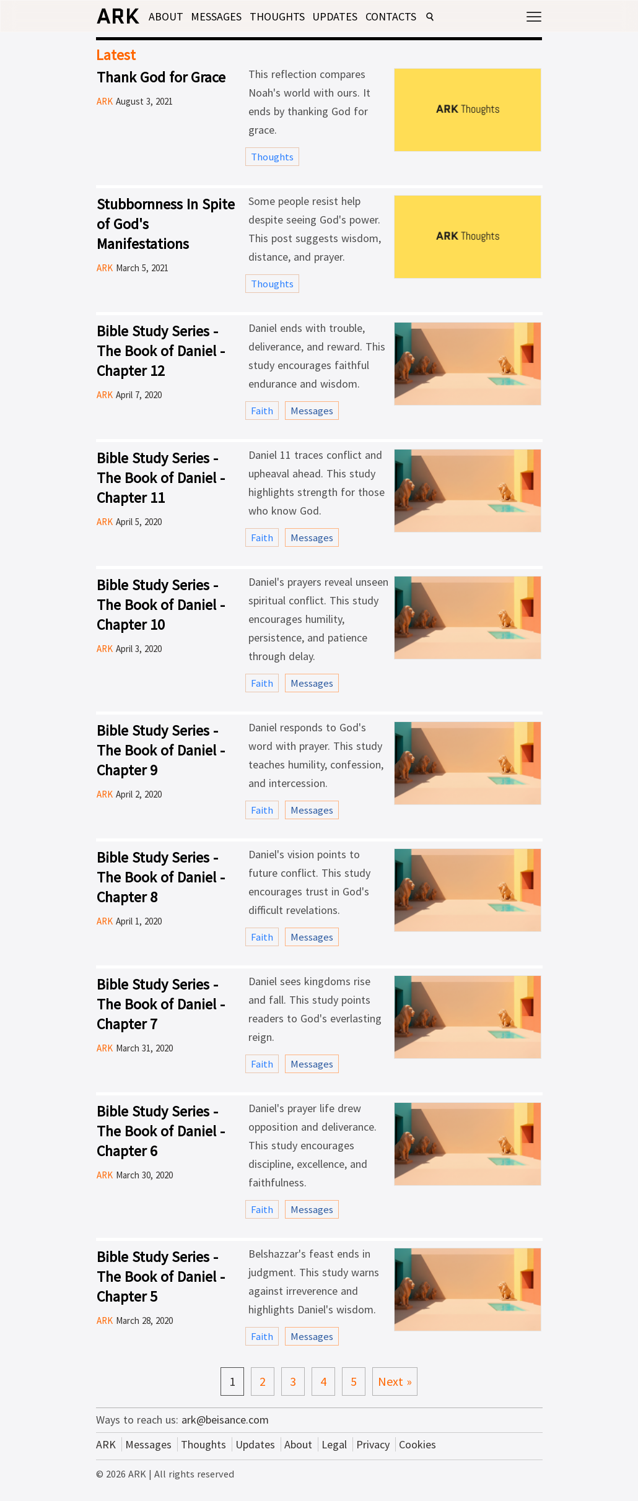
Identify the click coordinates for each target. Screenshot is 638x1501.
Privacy (373, 1444)
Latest (116, 54)
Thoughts (277, 16)
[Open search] (430, 16)
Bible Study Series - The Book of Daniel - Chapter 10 (161, 604)
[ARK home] (118, 19)
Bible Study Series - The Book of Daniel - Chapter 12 (161, 350)
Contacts (390, 16)
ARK (106, 1444)
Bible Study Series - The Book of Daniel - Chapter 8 (161, 877)
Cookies (417, 1444)
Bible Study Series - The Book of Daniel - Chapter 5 (161, 1276)
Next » (395, 1381)
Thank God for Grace (161, 77)
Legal (334, 1444)
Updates (334, 16)
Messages (216, 16)
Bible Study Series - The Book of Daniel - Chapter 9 (161, 750)
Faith (262, 410)
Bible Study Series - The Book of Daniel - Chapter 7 (161, 1004)
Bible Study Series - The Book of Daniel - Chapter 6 (161, 1131)
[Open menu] (534, 14)
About (166, 16)
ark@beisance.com (225, 1419)
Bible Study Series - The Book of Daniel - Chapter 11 (161, 477)
